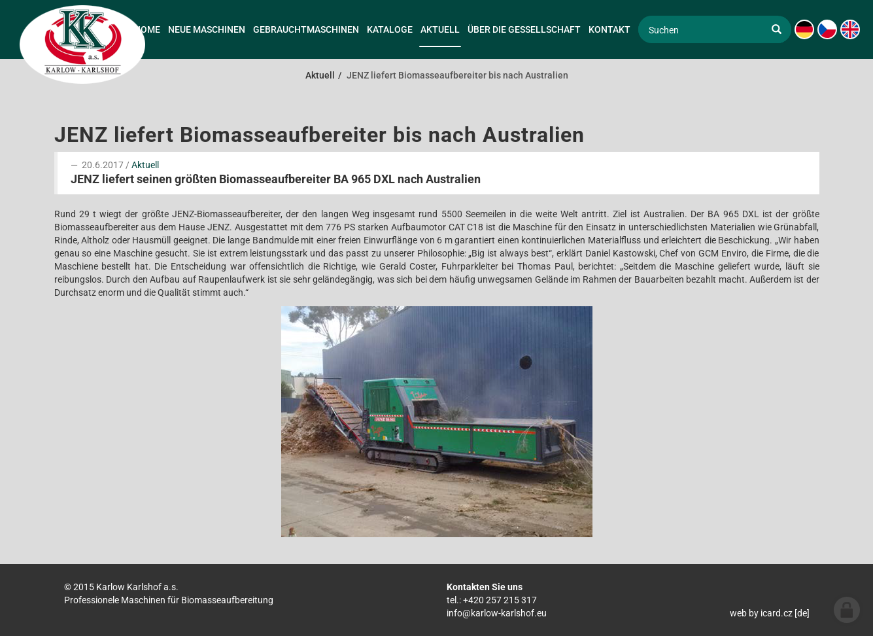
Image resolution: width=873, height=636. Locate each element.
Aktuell (145, 165)
